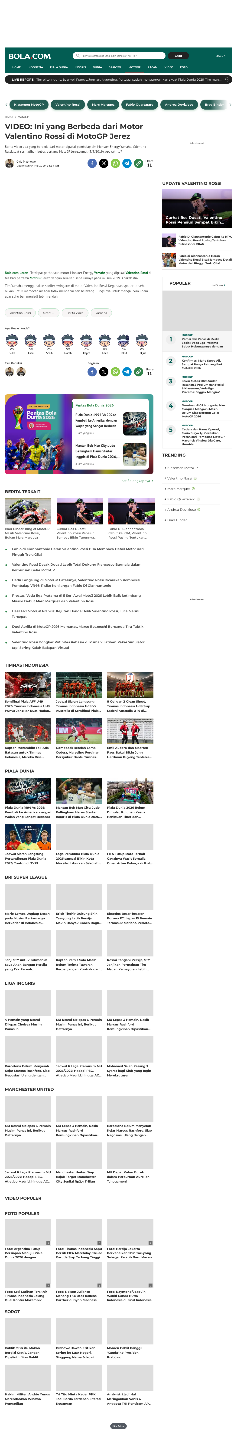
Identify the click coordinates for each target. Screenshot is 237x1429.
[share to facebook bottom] (92, 371)
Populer (180, 283)
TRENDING (174, 455)
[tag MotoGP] (48, 312)
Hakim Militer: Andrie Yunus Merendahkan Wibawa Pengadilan (27, 1398)
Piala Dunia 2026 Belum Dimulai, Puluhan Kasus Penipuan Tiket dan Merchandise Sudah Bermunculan (126, 812)
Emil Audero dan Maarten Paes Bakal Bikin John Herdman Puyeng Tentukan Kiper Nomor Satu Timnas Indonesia (129, 752)
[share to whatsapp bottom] (115, 371)
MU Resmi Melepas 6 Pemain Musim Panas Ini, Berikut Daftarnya (79, 1024)
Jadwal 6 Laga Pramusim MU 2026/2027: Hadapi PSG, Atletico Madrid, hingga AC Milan (79, 1070)
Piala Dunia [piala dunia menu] (59, 67)
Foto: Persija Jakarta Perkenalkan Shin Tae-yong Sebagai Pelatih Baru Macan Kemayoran (129, 1255)
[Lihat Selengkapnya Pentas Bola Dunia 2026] (79, 480)
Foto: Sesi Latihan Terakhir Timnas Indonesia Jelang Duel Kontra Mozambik (26, 1296)
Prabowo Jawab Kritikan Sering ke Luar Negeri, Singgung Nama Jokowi (75, 1352)
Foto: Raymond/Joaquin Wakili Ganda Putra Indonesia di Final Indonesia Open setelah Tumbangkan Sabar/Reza (129, 1300)
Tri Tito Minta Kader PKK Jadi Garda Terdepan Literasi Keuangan (78, 1398)
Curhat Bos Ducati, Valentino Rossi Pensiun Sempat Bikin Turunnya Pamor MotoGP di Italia (75, 533)
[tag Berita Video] (75, 312)
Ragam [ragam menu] (153, 67)
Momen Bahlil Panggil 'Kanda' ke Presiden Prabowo (124, 1352)
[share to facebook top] (92, 163)
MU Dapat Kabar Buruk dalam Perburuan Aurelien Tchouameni (128, 1176)
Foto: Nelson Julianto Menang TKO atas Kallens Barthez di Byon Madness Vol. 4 (76, 1298)
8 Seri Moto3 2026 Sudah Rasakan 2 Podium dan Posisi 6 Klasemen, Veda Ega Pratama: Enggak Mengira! (203, 386)
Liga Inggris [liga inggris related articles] (20, 983)
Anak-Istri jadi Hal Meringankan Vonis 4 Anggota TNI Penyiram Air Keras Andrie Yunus (128, 1398)
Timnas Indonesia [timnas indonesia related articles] (27, 665)
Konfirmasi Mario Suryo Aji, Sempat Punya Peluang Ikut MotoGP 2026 (202, 364)
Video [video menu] (169, 67)
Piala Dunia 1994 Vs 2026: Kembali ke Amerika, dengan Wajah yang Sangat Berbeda (28, 812)
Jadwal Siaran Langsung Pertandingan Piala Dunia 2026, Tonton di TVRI (25, 858)
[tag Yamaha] (101, 312)
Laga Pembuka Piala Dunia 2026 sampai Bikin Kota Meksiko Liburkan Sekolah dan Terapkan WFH (77, 858)
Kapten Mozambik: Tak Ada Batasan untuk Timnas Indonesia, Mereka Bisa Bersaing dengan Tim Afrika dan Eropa (27, 752)
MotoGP (36, 278)
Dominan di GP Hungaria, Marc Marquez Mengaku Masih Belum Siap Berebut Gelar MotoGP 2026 (204, 411)
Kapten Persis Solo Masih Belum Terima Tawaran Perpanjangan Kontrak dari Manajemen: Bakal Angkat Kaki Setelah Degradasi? (78, 964)
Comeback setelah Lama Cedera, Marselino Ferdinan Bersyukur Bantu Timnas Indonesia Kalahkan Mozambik (77, 752)
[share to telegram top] (127, 163)
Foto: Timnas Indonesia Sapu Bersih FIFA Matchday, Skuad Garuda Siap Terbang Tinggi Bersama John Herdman (79, 1255)
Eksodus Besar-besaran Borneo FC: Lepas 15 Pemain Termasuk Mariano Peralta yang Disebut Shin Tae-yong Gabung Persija (129, 918)
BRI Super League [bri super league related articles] (26, 877)
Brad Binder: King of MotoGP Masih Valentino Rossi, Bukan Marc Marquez (27, 533)
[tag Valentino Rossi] (20, 312)
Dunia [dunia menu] (97, 67)
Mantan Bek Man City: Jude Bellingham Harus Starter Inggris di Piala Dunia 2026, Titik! (78, 812)
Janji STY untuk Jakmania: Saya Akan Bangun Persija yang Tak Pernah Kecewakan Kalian (26, 964)
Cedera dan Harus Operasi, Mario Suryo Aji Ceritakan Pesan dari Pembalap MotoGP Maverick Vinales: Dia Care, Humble (203, 437)
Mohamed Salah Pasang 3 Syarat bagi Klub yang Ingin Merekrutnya (129, 1070)
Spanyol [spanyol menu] (115, 67)
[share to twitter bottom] (103, 371)
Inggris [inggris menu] (80, 67)
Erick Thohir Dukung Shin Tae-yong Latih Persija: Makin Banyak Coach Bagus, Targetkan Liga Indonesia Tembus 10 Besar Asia (78, 918)
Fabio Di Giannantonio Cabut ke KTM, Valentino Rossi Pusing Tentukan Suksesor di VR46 (127, 533)
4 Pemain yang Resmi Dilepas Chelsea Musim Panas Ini (23, 1024)
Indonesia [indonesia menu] (35, 67)
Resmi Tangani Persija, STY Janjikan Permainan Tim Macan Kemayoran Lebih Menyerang (128, 964)
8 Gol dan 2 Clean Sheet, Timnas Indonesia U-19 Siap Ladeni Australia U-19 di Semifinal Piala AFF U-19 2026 (128, 706)
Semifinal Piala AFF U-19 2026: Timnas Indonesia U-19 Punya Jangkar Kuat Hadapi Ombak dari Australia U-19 (27, 706)
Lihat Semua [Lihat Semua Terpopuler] (217, 285)
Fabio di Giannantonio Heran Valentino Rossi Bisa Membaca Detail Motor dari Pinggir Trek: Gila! (205, 259)
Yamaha (99, 273)
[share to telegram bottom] (127, 371)
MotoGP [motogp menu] (135, 67)
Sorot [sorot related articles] (12, 1312)
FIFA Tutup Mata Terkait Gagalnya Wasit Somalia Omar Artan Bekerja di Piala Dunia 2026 (129, 858)
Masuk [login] (220, 55)
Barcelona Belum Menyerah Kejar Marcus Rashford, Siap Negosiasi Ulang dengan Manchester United (27, 1070)
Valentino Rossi (137, 273)
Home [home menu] (16, 67)
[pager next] (230, 104)
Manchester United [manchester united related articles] (29, 1089)
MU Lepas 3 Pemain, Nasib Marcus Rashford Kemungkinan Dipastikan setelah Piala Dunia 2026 (128, 1024)
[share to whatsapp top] (115, 163)
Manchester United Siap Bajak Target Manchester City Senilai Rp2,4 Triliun (76, 1176)
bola (30, 56)
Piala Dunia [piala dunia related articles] (19, 771)
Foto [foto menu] (184, 67)
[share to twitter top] (103, 163)
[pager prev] (6, 104)
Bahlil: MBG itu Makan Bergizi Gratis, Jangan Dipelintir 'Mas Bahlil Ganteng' (22, 1352)
